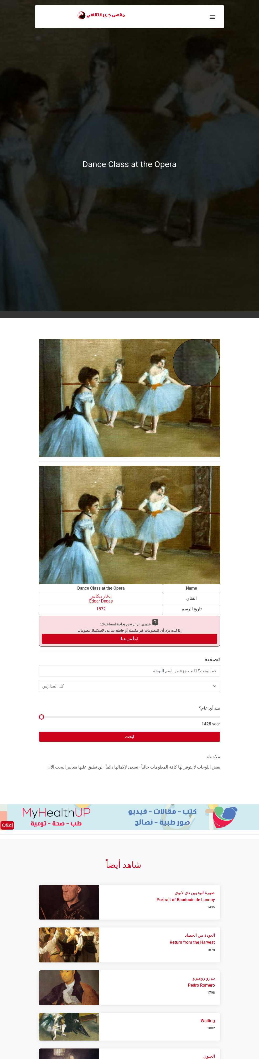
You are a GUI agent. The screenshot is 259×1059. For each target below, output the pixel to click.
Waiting (208, 1020)
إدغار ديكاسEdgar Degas (101, 599)
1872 (101, 608)
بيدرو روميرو (204, 978)
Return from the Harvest (192, 942)
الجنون (209, 1056)
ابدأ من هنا (129, 638)
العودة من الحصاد (200, 935)
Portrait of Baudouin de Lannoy (186, 899)
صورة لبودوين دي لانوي (195, 892)
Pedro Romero (201, 985)
